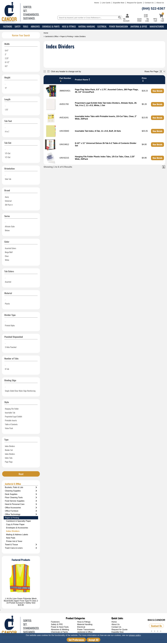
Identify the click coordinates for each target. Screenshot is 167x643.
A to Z (7, 131)
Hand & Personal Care (21, 504)
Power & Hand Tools (60, 627)
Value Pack (9, 428)
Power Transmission (118, 26)
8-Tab (7, 368)
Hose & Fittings (69, 26)
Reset (21, 474)
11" (6, 87)
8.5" (6, 66)
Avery (7, 196)
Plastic (7, 303)
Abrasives (35, 26)
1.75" (6, 109)
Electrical (102, 26)
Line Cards (106, 3)
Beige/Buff (9, 252)
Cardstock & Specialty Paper (18, 521)
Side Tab (8, 179)
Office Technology (21, 514)
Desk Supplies (21, 494)
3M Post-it (9, 204)
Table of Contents (11, 424)
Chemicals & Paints (51, 26)
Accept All (93, 640)
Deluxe (7, 230)
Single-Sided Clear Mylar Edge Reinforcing (20, 390)
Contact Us (149, 3)
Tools (25, 26)
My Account (126, 20)
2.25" (7, 58)
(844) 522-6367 (153, 8)
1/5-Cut (7, 153)
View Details (157, 90)
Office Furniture (21, 511)
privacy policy (135, 635)
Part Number (65, 79)
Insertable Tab (10, 412)
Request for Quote (134, 3)
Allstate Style (10, 226)
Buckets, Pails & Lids (21, 487)
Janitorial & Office (138, 26)
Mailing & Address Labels (17, 535)
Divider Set (9, 450)
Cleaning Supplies (21, 491)
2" (5, 54)
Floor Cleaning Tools (21, 497)
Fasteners (7, 26)
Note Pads (10, 538)
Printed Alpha (10, 325)
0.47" (6, 50)
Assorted (8, 281)
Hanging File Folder (12, 408)
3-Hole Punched (10, 347)
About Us (160, 3)
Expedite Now (118, 3)
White (7, 259)
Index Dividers (10, 446)
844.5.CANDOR (156, 620)
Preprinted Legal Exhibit (13, 416)
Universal (8, 200)
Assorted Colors (10, 248)
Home (96, 3)
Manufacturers (157, 26)
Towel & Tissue (21, 545)
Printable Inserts (11, 420)
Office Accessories (21, 508)
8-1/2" (7, 62)
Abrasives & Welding (60, 629)
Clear (7, 256)
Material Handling (86, 26)
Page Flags (9, 461)
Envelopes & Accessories (17, 528)
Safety (18, 26)
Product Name (83, 79)
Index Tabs (8, 457)
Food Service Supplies (21, 501)
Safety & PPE (57, 624)
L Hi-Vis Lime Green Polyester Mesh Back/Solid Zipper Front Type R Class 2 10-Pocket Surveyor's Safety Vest (21, 601)
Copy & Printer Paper (15, 524)
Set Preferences (76, 640)
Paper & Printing (66, 36)
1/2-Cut (7, 157)
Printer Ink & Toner (14, 541)
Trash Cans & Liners (21, 548)
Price (144, 79)
